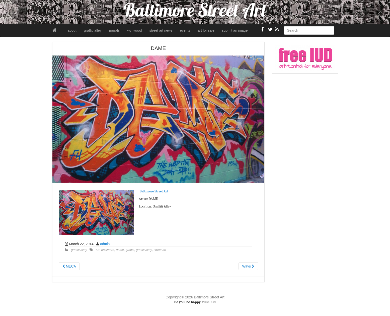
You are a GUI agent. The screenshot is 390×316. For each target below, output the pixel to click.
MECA (69, 266)
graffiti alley (93, 30)
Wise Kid (209, 302)
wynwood (134, 30)
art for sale (206, 30)
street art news (161, 30)
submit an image (235, 30)
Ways (248, 266)
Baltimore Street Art (154, 191)
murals (114, 30)
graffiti (130, 250)
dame (120, 250)
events (185, 30)
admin (105, 244)
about (72, 30)
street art (160, 250)
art (98, 250)
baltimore (107, 250)
